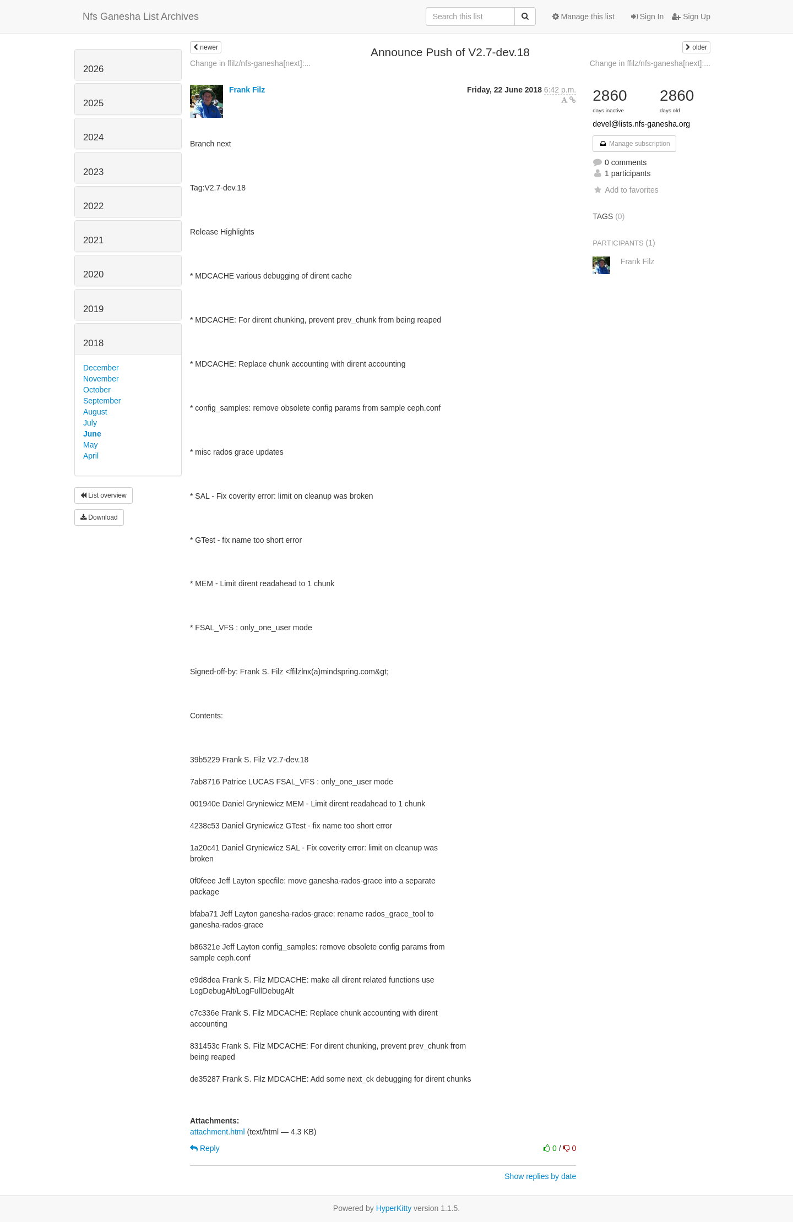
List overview (103, 495)
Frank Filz (247, 89)
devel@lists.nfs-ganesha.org (641, 123)
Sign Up (691, 16)
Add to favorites (625, 190)
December (101, 367)
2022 (93, 206)
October (97, 389)
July (90, 422)
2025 (93, 103)
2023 (93, 172)
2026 (93, 69)
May (90, 444)
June (92, 433)
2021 (93, 240)
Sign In (647, 16)
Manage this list (583, 16)
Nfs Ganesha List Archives (141, 16)
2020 (93, 274)
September (102, 400)
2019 (93, 309)
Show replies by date (540, 1176)
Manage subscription (634, 144)
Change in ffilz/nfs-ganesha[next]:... (250, 63)
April (91, 455)
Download (99, 517)
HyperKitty (394, 1208)
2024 (93, 137)
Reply (205, 1148)
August (95, 411)
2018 (93, 343)
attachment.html (217, 1131)
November (101, 378)
